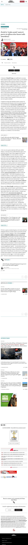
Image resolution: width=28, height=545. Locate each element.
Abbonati (22, 1)
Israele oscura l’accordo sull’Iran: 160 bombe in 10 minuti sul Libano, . (14, 344)
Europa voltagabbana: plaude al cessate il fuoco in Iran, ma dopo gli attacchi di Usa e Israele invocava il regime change (11, 290)
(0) (26, 367)
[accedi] (26, 2)
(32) (26, 389)
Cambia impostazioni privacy (7, 542)
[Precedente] (22, 277)
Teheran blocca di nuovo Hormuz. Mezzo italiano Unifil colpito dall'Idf (14, 346)
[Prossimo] (26, 277)
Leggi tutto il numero (14, 443)
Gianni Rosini (4, 294)
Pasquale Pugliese (7, 39)
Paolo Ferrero (6, 267)
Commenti (3, 59)
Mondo (3, 24)
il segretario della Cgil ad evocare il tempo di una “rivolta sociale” (13, 235)
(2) (4, 270)
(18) (26, 294)
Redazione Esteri (4, 367)
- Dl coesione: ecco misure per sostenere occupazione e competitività (12, 461)
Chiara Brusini (4, 378)
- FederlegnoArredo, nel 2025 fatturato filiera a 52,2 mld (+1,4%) (11, 463)
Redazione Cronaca (5, 389)
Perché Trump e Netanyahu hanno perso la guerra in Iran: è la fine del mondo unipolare (14, 264)
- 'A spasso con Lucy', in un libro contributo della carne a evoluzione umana (12, 452)
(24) (26, 378)
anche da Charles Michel (10, 172)
